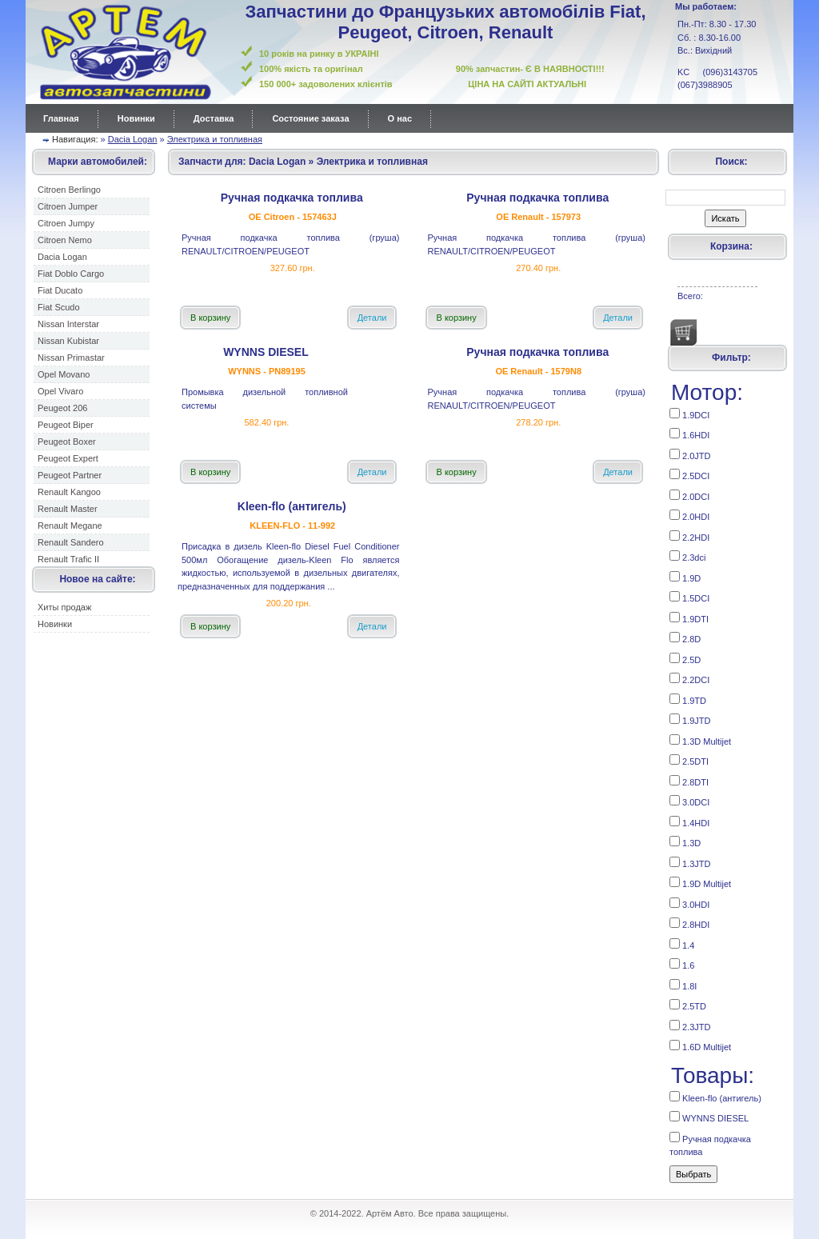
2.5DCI (689, 475)
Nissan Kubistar (68, 341)
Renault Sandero (71, 542)
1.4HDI (689, 822)
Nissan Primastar (71, 357)
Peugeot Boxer (67, 441)
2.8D (685, 638)
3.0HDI (689, 903)
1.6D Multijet (700, 1046)
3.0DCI (689, 801)
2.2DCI (689, 679)
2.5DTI (689, 760)
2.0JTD (690, 455)
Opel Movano (64, 374)
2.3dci (687, 556)
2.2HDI (689, 536)
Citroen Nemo (65, 240)
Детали (372, 317)
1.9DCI (689, 414)
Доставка (214, 118)
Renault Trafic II (68, 559)
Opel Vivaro (60, 391)
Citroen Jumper (68, 206)
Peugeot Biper (66, 425)
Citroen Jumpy (66, 223)
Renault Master (68, 509)
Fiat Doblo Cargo (71, 273)
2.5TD (687, 1005)
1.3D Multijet (700, 740)
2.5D (685, 659)
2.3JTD (690, 1026)
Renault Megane (70, 525)
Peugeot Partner (70, 475)
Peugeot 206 (62, 408)
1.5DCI (689, 597)
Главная (61, 118)
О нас (400, 118)
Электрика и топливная (214, 139)
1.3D (685, 842)
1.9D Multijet (700, 883)
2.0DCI (689, 496)
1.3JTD (690, 863)
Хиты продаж (64, 607)
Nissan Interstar (68, 324)
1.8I (683, 985)
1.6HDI (689, 434)
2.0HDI (689, 516)
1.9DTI (689, 618)
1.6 (681, 964)
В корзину (210, 317)
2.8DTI (689, 781)
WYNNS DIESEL (709, 1117)
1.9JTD (690, 719)
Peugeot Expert (68, 458)
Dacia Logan (133, 139)
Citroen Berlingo (69, 189)
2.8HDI (689, 923)
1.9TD (687, 699)
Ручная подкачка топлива (710, 1144)
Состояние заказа (310, 118)
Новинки (136, 118)
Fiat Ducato (60, 290)
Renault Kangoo (69, 492)
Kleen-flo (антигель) (715, 1097)
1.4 (681, 944)
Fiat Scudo (59, 307)
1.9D (685, 577)
